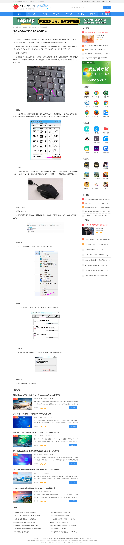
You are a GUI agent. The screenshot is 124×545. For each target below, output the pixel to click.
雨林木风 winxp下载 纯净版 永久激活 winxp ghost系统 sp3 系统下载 (36, 395)
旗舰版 (93, 1)
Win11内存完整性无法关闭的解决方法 (25, 512)
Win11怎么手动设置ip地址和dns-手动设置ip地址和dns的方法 (31, 528)
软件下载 (81, 14)
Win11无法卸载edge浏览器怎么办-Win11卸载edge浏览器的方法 (67, 532)
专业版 (98, 1)
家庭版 (108, 1)
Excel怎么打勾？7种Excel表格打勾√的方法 (95, 216)
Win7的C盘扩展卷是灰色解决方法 (59, 515)
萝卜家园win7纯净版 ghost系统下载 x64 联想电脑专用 (32, 414)
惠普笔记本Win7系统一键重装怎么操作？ (25, 522)
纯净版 (84, 1)
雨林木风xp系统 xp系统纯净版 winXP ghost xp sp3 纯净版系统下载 (36, 432)
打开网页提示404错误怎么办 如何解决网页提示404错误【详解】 (96, 199)
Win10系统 (44, 14)
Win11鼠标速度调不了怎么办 (58, 528)
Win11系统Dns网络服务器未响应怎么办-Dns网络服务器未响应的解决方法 (70, 525)
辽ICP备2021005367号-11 (39, 538)
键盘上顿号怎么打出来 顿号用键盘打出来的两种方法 (95, 203)
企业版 (103, 1)
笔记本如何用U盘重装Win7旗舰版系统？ (25, 519)
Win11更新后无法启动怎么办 (22, 532)
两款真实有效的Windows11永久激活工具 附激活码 (96, 211)
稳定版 (89, 1)
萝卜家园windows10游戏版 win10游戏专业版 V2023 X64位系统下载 (36, 470)
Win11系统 (31, 14)
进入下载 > (73, 407)
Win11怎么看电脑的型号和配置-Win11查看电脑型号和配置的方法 (68, 519)
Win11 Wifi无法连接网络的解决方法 (60, 512)
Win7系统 (56, 14)
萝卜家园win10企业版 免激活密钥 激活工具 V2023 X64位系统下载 (36, 451)
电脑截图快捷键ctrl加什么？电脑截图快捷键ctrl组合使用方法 (96, 207)
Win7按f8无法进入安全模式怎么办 (59, 522)
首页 (19, 14)
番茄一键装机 (105, 13)
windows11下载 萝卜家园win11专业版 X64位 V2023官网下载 (34, 488)
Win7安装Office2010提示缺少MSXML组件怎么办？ (28, 515)
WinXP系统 (68, 14)
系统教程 (25, 27)
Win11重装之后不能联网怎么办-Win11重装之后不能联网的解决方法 (33, 525)
